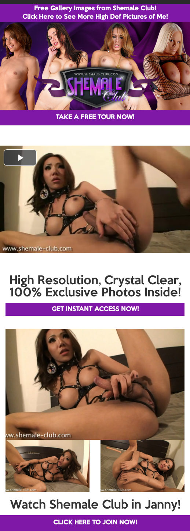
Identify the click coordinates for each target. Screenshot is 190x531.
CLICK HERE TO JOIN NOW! (95, 522)
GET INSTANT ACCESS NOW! (95, 309)
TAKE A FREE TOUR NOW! (95, 117)
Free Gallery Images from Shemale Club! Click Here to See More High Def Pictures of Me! (95, 13)
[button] (20, 157)
